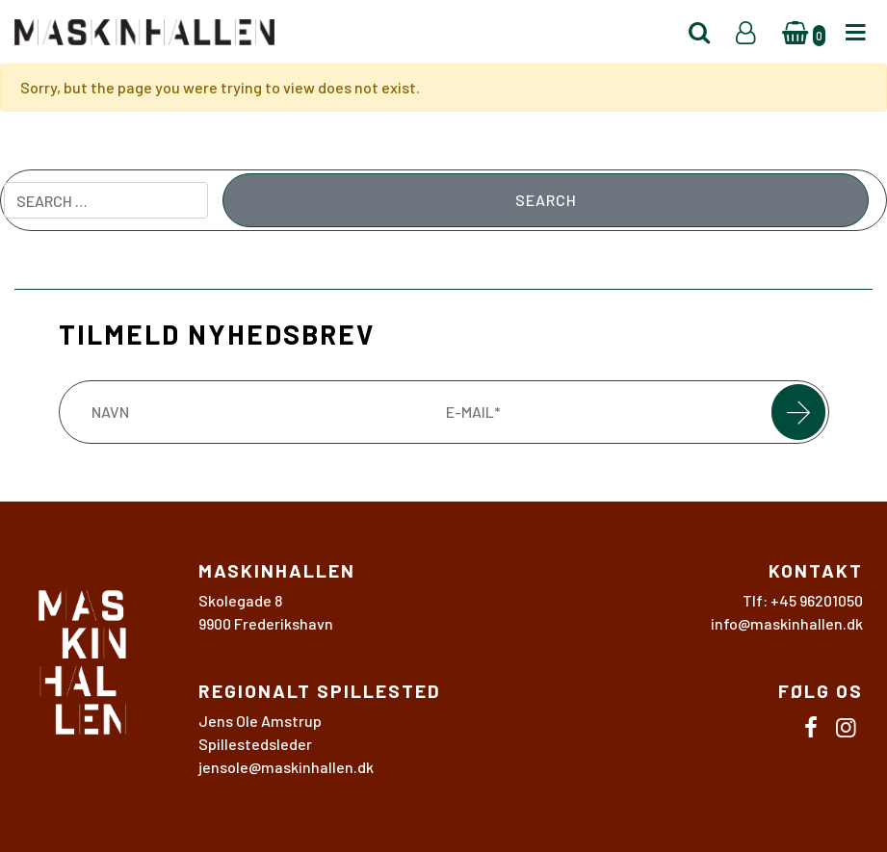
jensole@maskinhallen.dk (286, 767)
